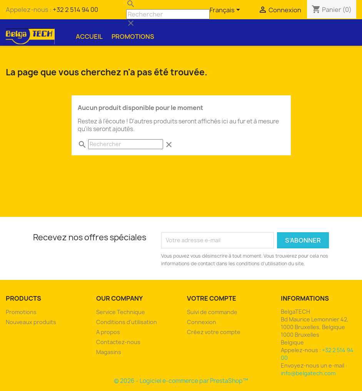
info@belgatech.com (308, 373)
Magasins (108, 352)
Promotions (133, 36)
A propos (108, 332)
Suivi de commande (212, 312)
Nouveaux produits (31, 322)
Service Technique (120, 312)
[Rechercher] (168, 14)
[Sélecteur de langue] (226, 10)
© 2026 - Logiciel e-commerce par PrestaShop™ (181, 381)
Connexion (201, 322)
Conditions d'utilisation (126, 322)
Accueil (89, 36)
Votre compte (211, 298)
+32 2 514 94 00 (75, 9)
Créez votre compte (213, 332)
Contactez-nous (118, 342)
